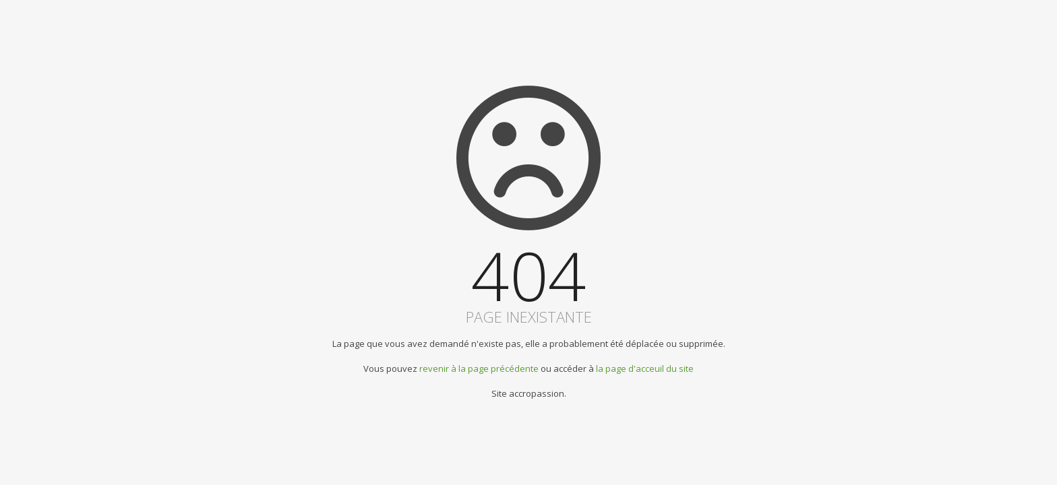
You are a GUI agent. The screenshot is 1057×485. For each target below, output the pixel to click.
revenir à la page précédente (479, 368)
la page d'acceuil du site (645, 368)
